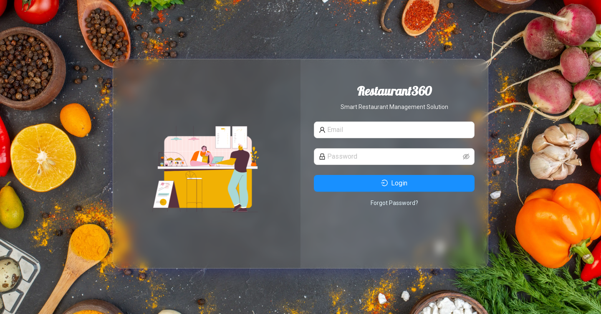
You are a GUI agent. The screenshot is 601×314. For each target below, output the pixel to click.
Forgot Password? (394, 203)
